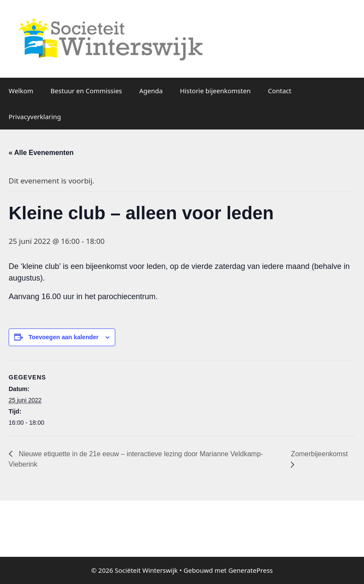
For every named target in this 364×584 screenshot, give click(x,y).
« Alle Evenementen (41, 152)
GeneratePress (250, 570)
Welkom (21, 90)
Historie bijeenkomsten (215, 90)
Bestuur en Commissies (86, 90)
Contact (279, 90)
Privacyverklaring (35, 116)
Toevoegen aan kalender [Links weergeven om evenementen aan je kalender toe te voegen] (63, 337)
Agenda (151, 90)
